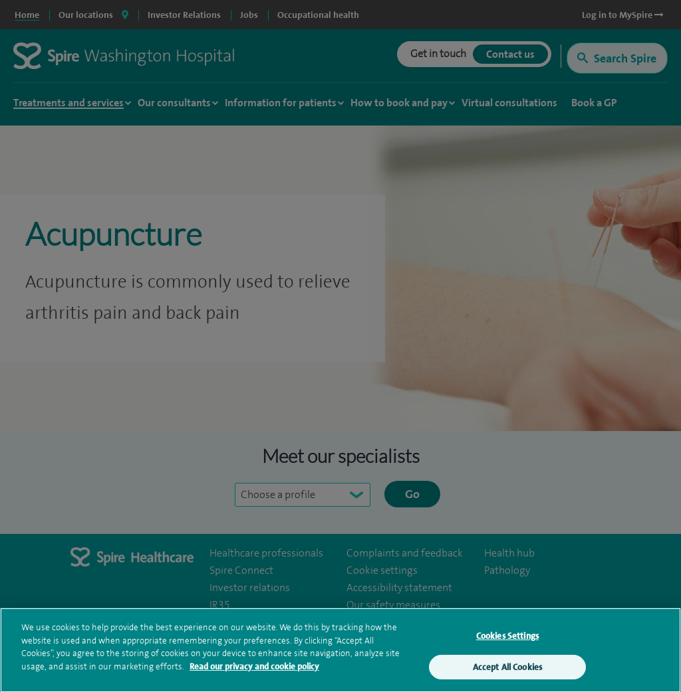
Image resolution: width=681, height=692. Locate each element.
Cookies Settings (507, 639)
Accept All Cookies (507, 670)
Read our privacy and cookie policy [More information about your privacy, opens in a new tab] (254, 669)
